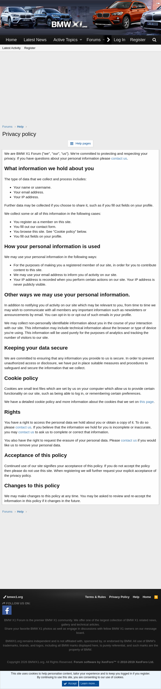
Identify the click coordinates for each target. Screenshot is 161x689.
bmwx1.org (13, 597)
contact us (119, 158)
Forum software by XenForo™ (114, 662)
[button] (81, 40)
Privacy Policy (119, 597)
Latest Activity (11, 48)
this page (147, 402)
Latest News (35, 39)
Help (136, 597)
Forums (94, 39)
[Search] (154, 40)
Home (11, 39)
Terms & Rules (95, 597)
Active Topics (65, 39)
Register (29, 48)
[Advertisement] (81, 91)
